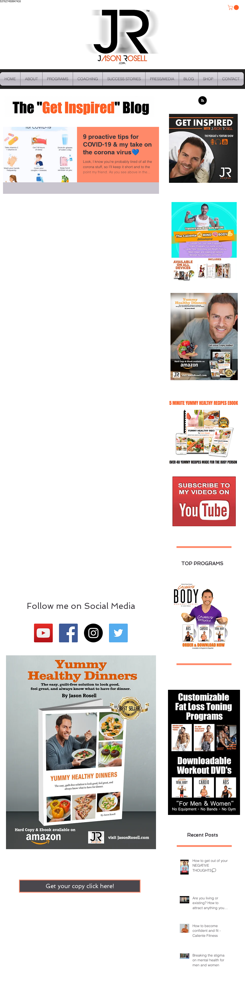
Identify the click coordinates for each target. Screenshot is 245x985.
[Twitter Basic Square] (118, 633)
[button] (234, 7)
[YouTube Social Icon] (43, 633)
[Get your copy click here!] (79, 886)
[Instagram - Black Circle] (93, 633)
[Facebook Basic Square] (68, 633)
